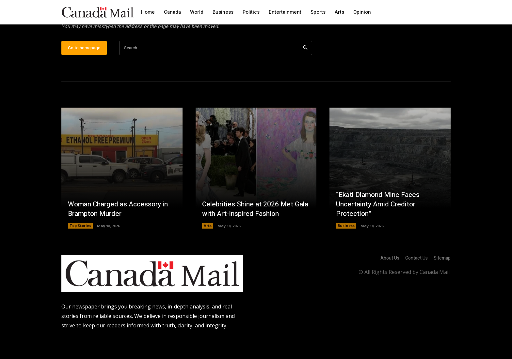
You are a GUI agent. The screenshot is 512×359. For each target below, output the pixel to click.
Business (346, 246)
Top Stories (80, 246)
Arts (208, 246)
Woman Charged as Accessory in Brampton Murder (120, 229)
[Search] (305, 68)
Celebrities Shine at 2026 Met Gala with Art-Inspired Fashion (250, 229)
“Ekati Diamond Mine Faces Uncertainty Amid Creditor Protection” (380, 224)
